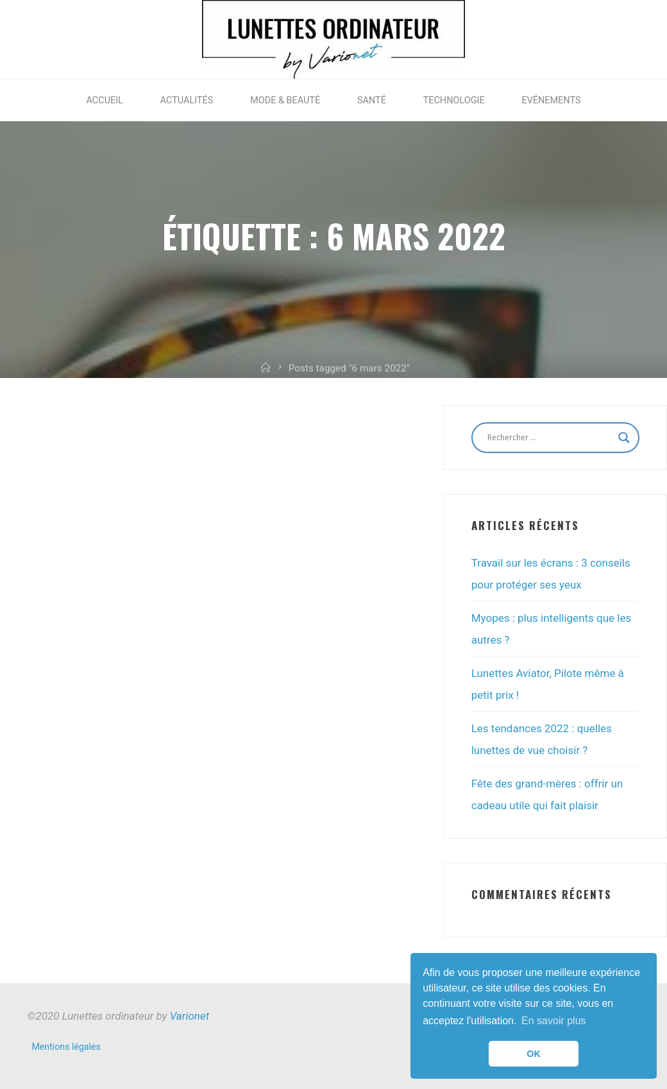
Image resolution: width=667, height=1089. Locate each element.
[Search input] (549, 438)
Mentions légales (66, 1047)
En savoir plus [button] (553, 1020)
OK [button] (534, 1054)
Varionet (189, 1015)
